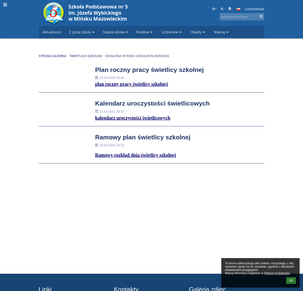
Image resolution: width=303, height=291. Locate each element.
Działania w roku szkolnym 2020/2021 (137, 56)
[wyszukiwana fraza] (241, 17)
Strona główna (53, 56)
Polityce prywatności (277, 273)
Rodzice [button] (145, 32)
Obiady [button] (198, 32)
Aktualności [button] (51, 32)
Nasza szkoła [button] (116, 32)
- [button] (222, 8)
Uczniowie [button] (172, 32)
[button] (238, 9)
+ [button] (214, 8)
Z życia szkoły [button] (82, 32)
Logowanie (254, 9)
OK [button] (291, 280)
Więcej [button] (222, 32)
